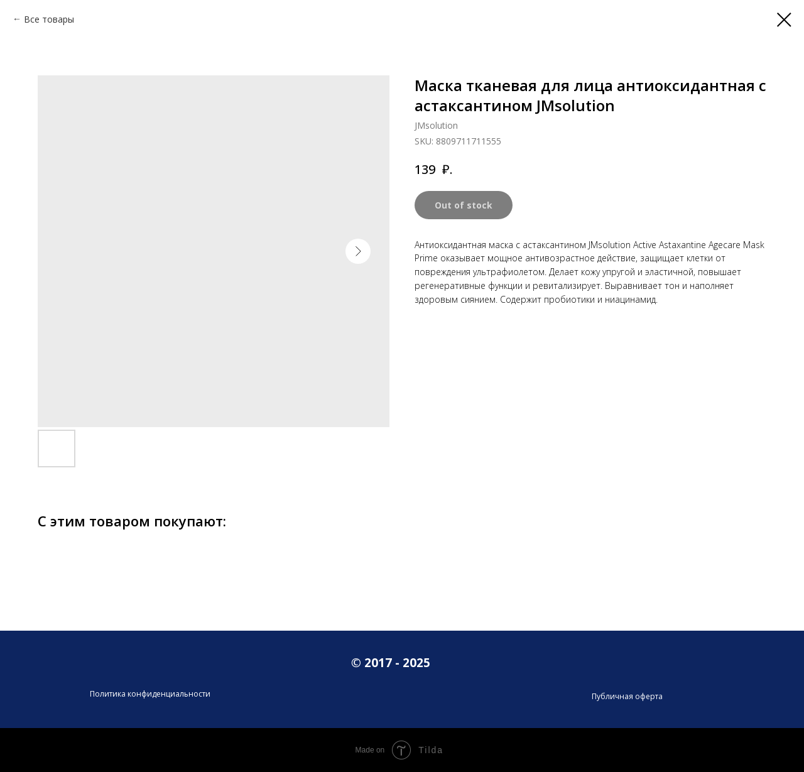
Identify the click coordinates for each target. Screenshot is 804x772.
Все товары (49, 19)
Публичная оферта (627, 696)
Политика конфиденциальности (150, 693)
